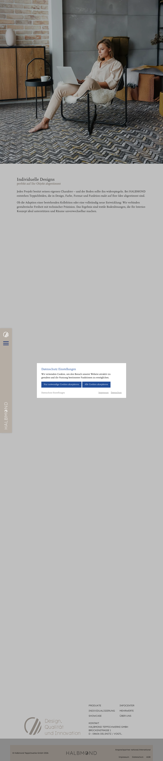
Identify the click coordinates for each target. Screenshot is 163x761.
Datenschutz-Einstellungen (53, 393)
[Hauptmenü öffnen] (6, 343)
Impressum (103, 393)
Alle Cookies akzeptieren (96, 384)
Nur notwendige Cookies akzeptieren (61, 384)
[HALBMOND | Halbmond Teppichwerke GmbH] (5, 334)
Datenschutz (116, 393)
